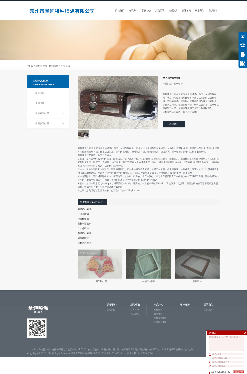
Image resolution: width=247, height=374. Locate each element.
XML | (152, 335)
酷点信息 (142, 335)
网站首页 (119, 9)
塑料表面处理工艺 (126, 331)
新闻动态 (146, 9)
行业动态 (134, 296)
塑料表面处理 (49, 102)
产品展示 (159, 9)
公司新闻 (134, 292)
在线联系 (173, 114)
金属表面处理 (49, 112)
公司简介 (111, 292)
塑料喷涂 (49, 82)
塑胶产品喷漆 (84, 199)
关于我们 (133, 9)
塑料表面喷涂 (84, 214)
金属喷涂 (49, 92)
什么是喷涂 (83, 204)
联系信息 (208, 292)
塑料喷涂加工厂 (78, 331)
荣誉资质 (173, 9)
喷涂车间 (186, 9)
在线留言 (213, 9)
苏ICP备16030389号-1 (113, 335)
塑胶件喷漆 (83, 209)
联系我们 (199, 9)
